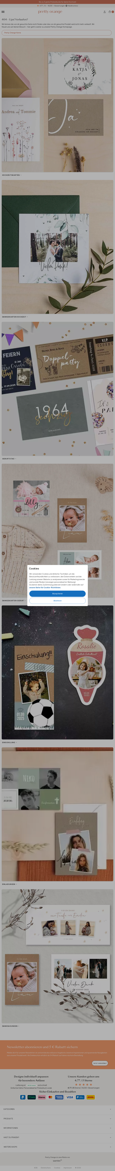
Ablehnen (57, 601)
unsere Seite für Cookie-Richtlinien (44, 587)
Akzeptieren (57, 594)
